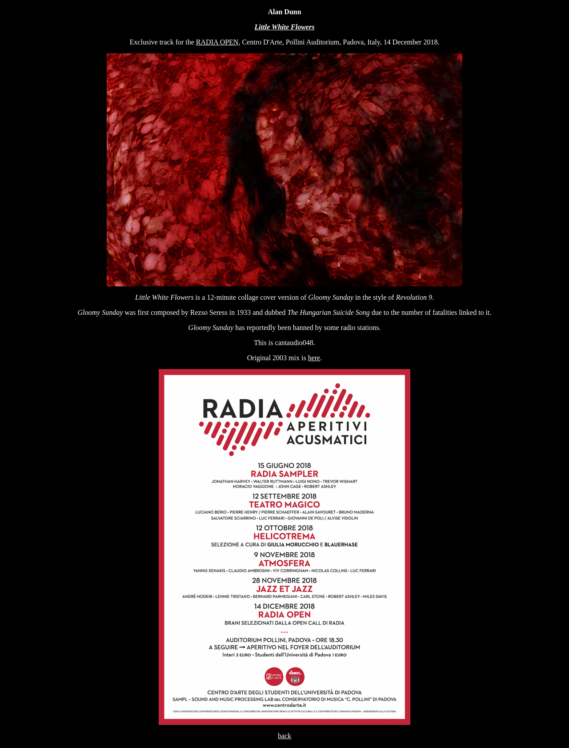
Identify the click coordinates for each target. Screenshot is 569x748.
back (284, 736)
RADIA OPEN (217, 42)
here (314, 358)
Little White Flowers (285, 27)
